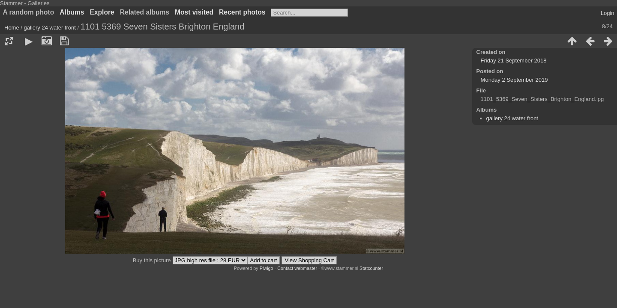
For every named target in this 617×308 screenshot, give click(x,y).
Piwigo (266, 268)
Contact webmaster (297, 268)
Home (11, 27)
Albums (72, 12)
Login (607, 13)
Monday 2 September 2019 (514, 80)
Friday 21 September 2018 (514, 60)
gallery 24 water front (50, 27)
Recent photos (242, 12)
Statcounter (371, 268)
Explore (102, 12)
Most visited (194, 12)
